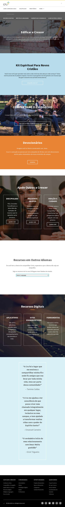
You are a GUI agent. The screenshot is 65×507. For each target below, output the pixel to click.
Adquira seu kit (32, 83)
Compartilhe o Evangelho (38, 18)
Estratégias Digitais (23, 487)
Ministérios (33, 8)
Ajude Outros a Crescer (8, 487)
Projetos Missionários (39, 483)
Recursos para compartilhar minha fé (32, 123)
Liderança (51, 494)
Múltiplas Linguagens (22, 18)
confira (32, 162)
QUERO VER (12, 222)
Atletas (20, 485)
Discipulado (22, 8)
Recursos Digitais (8, 18)
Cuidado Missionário (39, 489)
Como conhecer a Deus (9, 8)
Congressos (36, 487)
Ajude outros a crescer (55, 18)
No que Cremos (53, 485)
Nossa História (52, 487)
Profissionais (22, 492)
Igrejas (20, 489)
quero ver (32, 222)
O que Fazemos (53, 483)
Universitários (22, 483)
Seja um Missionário (38, 485)
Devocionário (6, 494)
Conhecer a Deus (7, 483)
